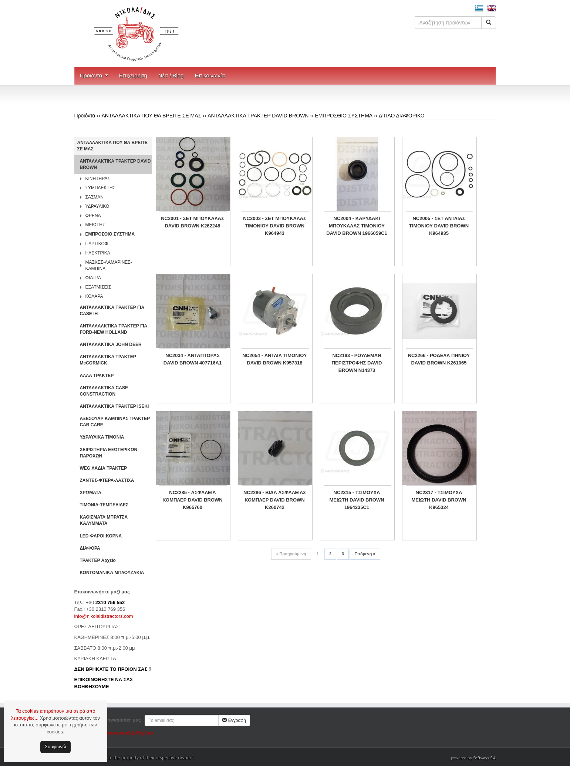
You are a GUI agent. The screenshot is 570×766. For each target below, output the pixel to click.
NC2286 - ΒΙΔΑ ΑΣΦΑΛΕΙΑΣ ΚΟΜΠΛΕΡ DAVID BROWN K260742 (274, 500)
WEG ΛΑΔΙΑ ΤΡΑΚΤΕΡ (103, 468)
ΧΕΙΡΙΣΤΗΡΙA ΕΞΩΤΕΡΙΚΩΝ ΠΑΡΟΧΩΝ (109, 453)
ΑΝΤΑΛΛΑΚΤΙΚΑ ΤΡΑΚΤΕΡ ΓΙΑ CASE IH (112, 310)
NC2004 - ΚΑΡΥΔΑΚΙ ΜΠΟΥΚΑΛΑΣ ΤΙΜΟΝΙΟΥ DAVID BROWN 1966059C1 (356, 226)
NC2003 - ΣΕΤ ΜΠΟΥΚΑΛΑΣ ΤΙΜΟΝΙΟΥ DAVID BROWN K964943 (274, 226)
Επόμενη (364, 554)
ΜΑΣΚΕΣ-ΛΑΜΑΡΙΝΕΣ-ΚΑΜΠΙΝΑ (108, 265)
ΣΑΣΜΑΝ (94, 197)
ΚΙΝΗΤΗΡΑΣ (97, 178)
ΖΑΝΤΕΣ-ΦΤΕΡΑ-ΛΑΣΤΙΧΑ (107, 480)
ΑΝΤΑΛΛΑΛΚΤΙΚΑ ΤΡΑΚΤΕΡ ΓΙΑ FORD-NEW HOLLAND (114, 329)
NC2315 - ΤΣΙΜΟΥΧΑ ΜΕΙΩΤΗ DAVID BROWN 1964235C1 (356, 500)
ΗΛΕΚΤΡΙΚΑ (97, 253)
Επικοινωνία (210, 75)
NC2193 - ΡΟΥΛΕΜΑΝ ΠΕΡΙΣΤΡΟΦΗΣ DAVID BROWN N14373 (357, 363)
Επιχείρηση (133, 75)
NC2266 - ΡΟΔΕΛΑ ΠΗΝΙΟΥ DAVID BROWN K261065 (439, 359)
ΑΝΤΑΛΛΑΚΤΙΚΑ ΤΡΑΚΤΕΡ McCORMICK (108, 360)
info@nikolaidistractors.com (103, 616)
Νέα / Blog (171, 75)
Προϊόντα (91, 75)
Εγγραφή (234, 720)
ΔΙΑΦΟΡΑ (90, 548)
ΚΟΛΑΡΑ (94, 296)
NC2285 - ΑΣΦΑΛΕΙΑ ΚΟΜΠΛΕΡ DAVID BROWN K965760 (192, 500)
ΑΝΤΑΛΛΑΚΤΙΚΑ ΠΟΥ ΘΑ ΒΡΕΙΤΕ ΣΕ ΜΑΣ (152, 116)
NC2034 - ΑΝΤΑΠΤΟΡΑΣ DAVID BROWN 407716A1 (192, 359)
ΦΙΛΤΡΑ (93, 277)
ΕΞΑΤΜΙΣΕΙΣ (98, 287)
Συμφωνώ (55, 746)
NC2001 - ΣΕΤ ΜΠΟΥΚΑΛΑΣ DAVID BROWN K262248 (192, 222)
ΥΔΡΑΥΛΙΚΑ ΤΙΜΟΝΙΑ (102, 437)
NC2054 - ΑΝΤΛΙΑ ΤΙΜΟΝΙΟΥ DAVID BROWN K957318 (274, 359)
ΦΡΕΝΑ (93, 215)
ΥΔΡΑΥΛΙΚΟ (97, 206)
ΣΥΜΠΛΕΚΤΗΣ (100, 187)
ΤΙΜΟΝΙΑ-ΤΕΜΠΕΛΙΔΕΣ (104, 504)
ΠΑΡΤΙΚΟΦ (96, 243)
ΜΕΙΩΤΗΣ (95, 224)
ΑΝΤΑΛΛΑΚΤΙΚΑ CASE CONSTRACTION (104, 391)
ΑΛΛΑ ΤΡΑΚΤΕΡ (97, 375)
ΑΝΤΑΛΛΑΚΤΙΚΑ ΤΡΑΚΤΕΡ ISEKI (114, 406)
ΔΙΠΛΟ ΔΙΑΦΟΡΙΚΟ (402, 116)
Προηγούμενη (291, 554)
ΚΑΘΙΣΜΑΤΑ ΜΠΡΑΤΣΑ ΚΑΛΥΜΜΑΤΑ (104, 520)
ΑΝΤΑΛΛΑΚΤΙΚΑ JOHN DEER (111, 344)
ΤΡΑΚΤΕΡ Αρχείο (98, 560)
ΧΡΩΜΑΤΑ (90, 492)
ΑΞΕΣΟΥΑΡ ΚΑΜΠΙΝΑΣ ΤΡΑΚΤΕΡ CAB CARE (115, 421)
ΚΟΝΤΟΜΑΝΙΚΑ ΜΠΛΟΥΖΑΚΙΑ (112, 572)
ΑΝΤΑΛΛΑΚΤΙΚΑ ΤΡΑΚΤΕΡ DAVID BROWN (258, 116)
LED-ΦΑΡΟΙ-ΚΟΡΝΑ (101, 536)
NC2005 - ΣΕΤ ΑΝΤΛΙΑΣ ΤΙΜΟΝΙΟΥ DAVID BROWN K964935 (439, 226)
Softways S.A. (484, 757)
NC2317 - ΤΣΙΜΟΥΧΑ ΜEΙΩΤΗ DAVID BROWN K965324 (438, 500)
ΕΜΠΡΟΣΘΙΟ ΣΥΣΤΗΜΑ (343, 116)
